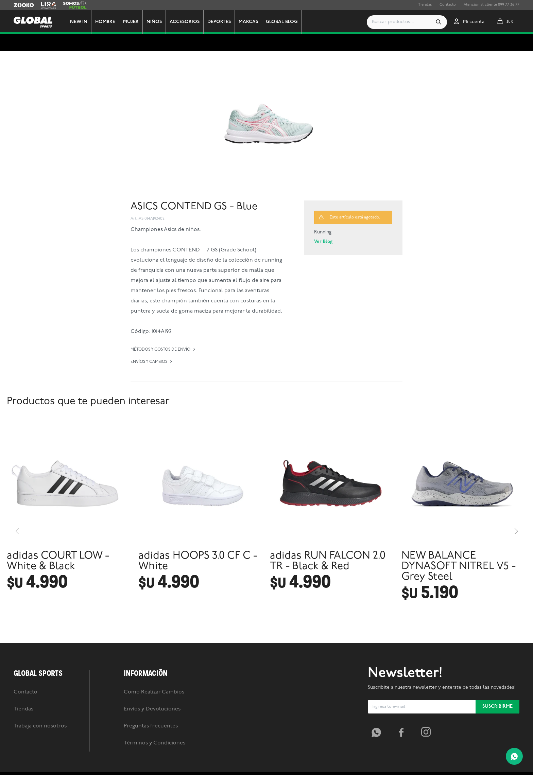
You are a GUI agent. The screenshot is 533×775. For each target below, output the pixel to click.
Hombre (108, 21)
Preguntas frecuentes (151, 754)
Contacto (448, 5)
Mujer (133, 21)
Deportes (221, 21)
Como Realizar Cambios (154, 720)
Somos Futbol (75, 5)
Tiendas (425, 5)
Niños (156, 21)
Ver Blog (323, 241)
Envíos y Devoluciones (152, 737)
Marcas (250, 21)
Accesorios (187, 21)
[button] (438, 22)
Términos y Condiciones (154, 771)
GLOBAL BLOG (284, 21)
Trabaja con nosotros (40, 754)
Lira (44, 5)
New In (81, 21)
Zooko (19, 5)
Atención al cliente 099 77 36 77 (491, 5)
